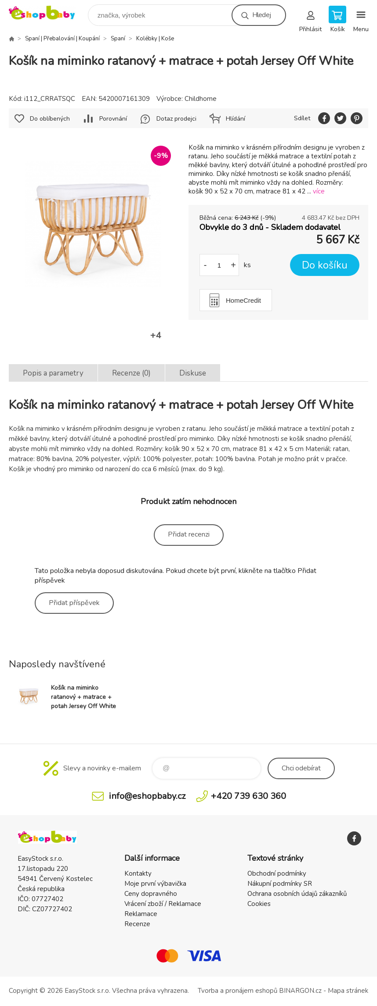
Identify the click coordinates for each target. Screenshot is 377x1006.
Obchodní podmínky (276, 873)
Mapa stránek (348, 990)
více (319, 191)
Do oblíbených (50, 119)
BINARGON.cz (300, 990)
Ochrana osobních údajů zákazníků (297, 893)
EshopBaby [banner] (48, 13)
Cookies (259, 903)
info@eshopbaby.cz (147, 796)
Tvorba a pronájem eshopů (237, 990)
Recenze (137, 924)
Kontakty (138, 873)
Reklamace (140, 913)
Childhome (201, 98)
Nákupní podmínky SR (279, 883)
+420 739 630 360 (248, 796)
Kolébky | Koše (155, 39)
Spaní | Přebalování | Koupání (62, 39)
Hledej (261, 15)
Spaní (118, 39)
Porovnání (113, 119)
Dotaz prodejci (176, 119)
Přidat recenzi (189, 534)
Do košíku (325, 265)
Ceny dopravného (150, 893)
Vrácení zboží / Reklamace (162, 903)
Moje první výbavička (155, 883)
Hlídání (235, 119)
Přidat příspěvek (74, 603)
